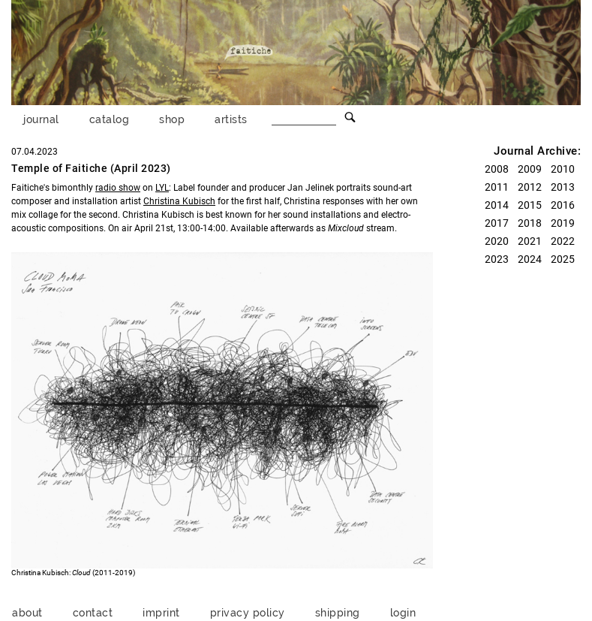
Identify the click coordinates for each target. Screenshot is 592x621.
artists (231, 119)
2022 (563, 241)
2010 (563, 169)
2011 (497, 187)
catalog (109, 119)
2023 (497, 259)
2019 (563, 223)
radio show (117, 187)
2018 (530, 223)
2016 (563, 205)
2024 (530, 259)
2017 (497, 223)
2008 (497, 169)
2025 (563, 259)
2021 (530, 241)
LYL (162, 187)
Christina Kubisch (179, 201)
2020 (497, 241)
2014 (497, 205)
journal (41, 119)
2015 (530, 205)
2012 (530, 187)
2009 (530, 169)
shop (172, 119)
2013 (563, 187)
